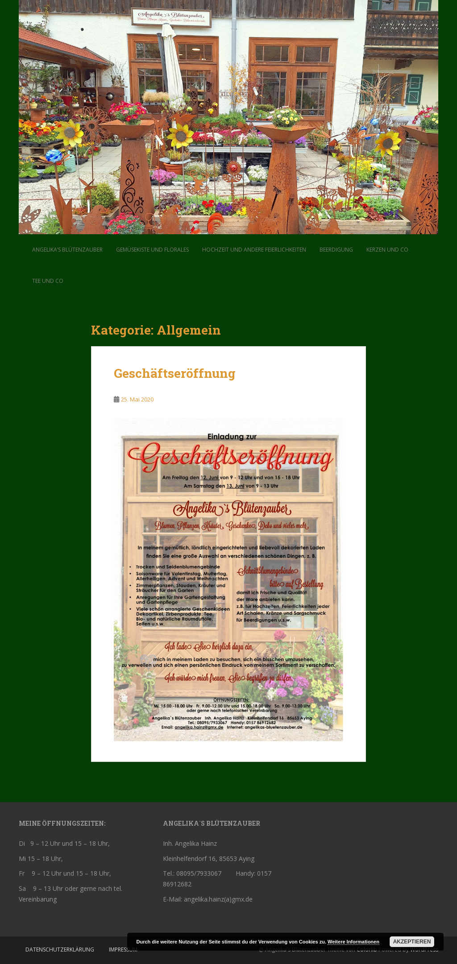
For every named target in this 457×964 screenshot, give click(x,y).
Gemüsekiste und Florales (152, 249)
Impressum (123, 949)
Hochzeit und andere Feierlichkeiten (254, 249)
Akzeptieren (412, 942)
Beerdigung (336, 249)
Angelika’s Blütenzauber (67, 249)
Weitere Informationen (353, 941)
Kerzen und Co (387, 249)
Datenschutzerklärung (59, 949)
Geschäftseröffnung (175, 373)
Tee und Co (47, 281)
